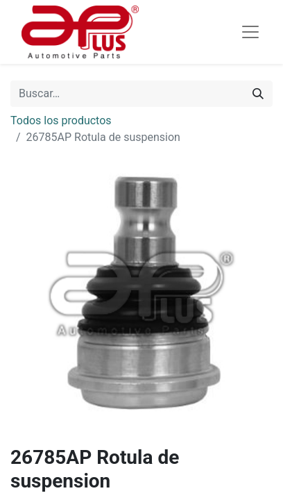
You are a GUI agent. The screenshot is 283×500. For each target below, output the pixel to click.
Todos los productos (61, 120)
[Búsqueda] (258, 94)
